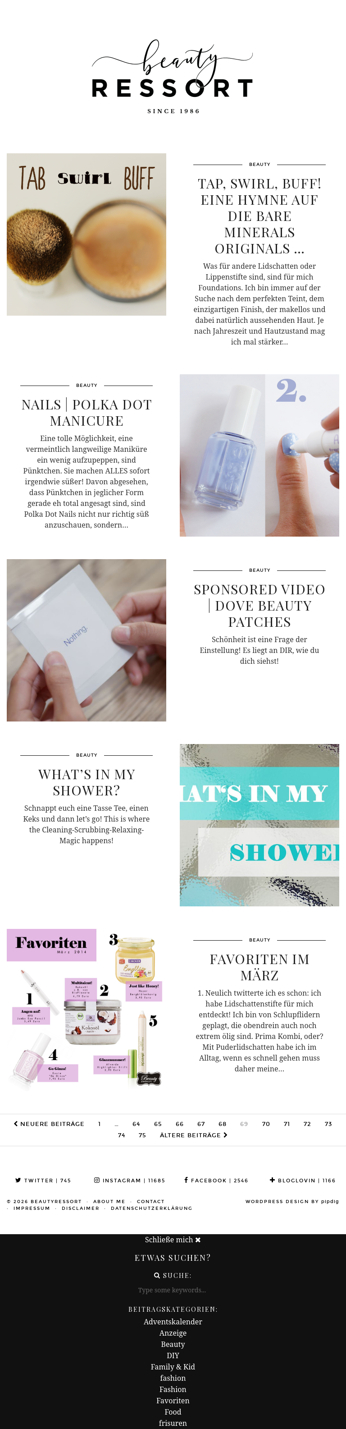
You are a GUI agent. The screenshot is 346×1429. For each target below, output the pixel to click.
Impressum (32, 1208)
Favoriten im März (259, 967)
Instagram (129, 1181)
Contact (151, 1201)
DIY (173, 1355)
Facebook (216, 1181)
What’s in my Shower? (86, 782)
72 (307, 1124)
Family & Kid (173, 1367)
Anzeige (173, 1333)
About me (109, 1201)
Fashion (173, 1389)
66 (180, 1124)
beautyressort (56, 1201)
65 (158, 1124)
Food (172, 1412)
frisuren (173, 1423)
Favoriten (172, 1401)
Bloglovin (303, 1181)
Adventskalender (173, 1322)
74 (121, 1135)
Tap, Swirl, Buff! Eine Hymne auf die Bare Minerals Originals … (260, 215)
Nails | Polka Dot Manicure (86, 412)
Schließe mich (173, 1240)
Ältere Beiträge (194, 1135)
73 (328, 1124)
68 (223, 1124)
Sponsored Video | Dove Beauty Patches (260, 605)
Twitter (43, 1181)
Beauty (173, 1344)
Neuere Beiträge (49, 1124)
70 (266, 1124)
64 (136, 1124)
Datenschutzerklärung (152, 1208)
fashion (173, 1378)
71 (287, 1124)
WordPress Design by (292, 1201)
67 (201, 1124)
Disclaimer (81, 1208)
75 (142, 1135)
